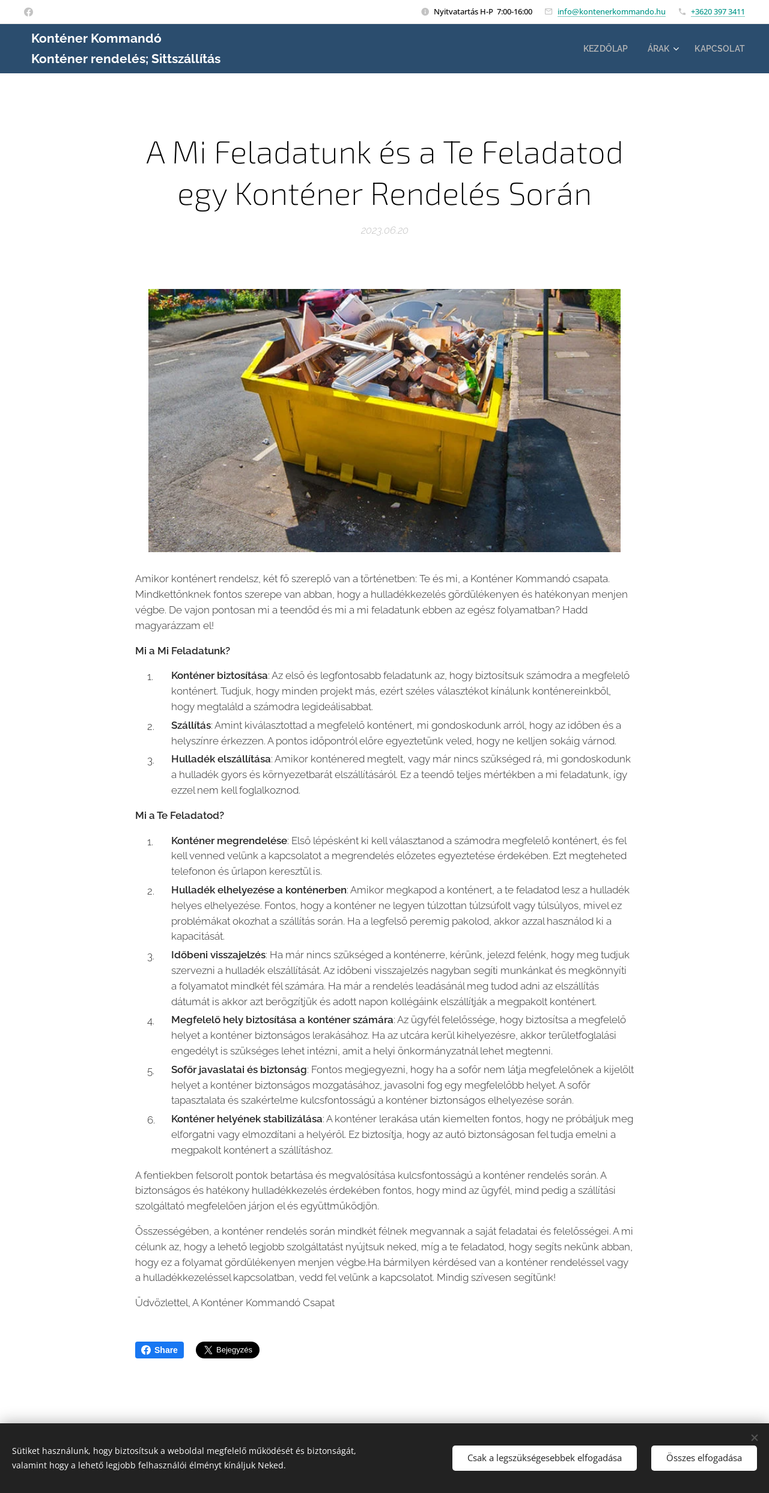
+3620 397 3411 (718, 11)
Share (159, 1350)
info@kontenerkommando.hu (612, 11)
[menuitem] (602, 49)
